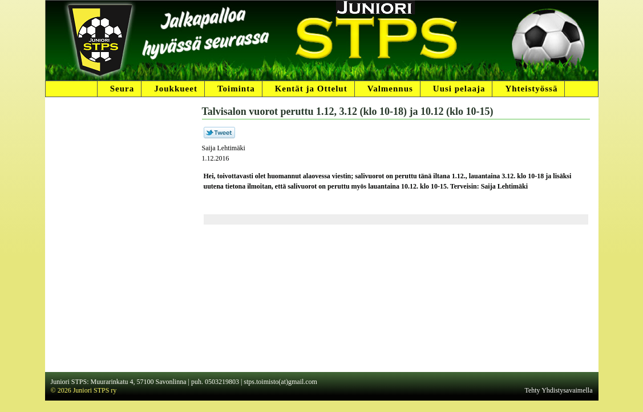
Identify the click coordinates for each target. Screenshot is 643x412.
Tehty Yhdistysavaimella (558, 390)
